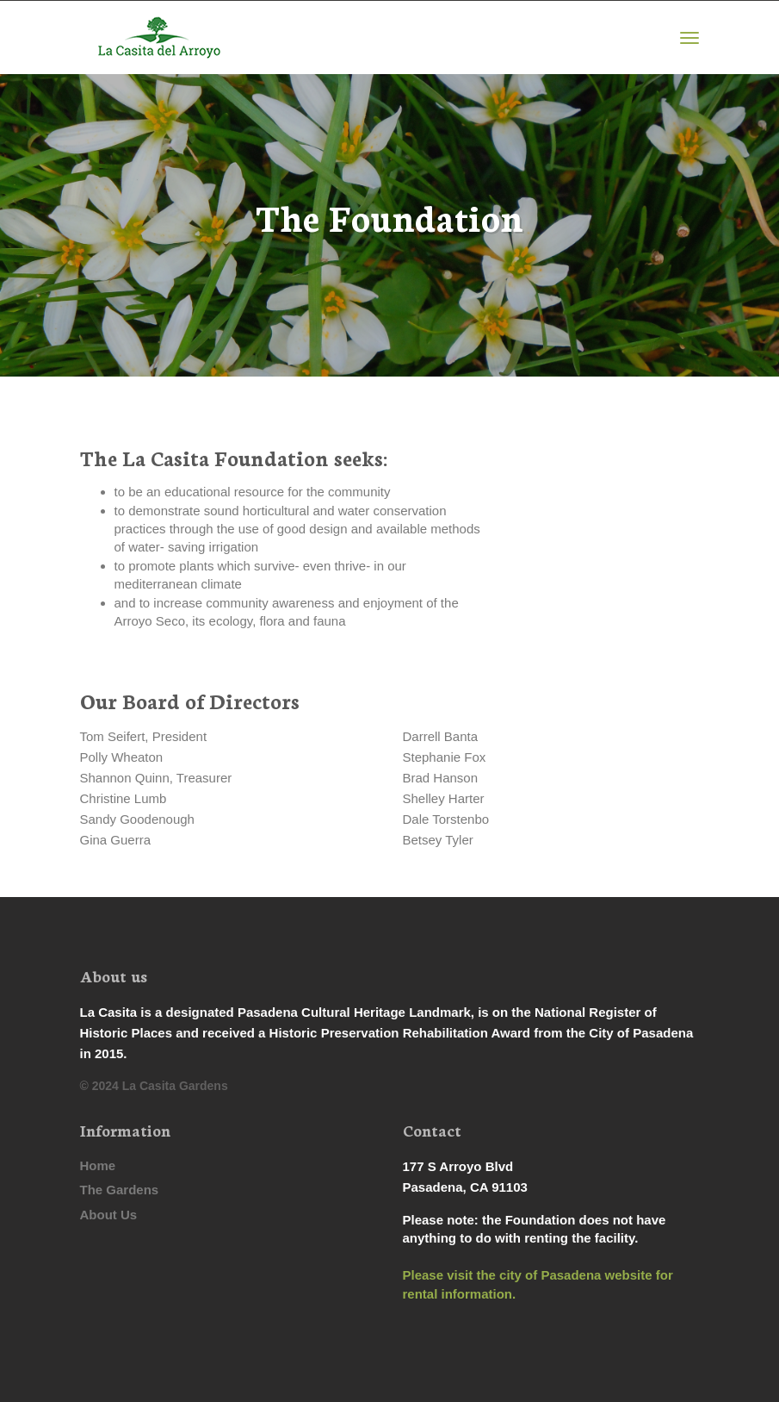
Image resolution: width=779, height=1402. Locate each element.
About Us (109, 1214)
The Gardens (119, 1189)
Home (98, 1165)
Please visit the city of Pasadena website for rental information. (538, 1284)
